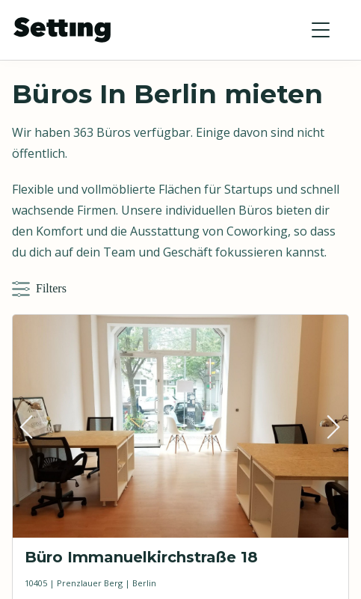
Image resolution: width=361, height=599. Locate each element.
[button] (320, 30)
